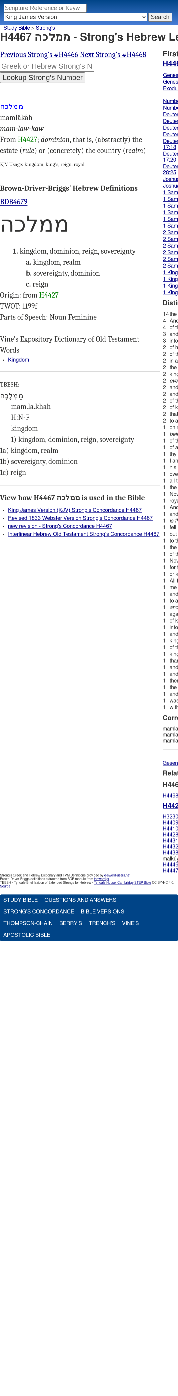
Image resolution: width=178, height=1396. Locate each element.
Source (5, 886)
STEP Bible (142, 882)
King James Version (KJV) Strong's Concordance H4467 (75, 510)
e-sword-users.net (117, 875)
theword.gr (101, 879)
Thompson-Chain (28, 923)
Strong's (45, 28)
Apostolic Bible (26, 935)
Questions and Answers (80, 900)
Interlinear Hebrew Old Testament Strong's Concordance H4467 (83, 534)
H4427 (27, 139)
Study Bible (17, 28)
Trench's (102, 923)
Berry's (70, 923)
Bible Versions (102, 911)
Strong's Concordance (38, 911)
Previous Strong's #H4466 (39, 54)
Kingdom (18, 360)
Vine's (130, 923)
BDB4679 (13, 202)
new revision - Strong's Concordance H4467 (60, 526)
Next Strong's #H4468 (113, 54)
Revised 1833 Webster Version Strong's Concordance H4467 (80, 518)
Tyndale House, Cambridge (113, 882)
